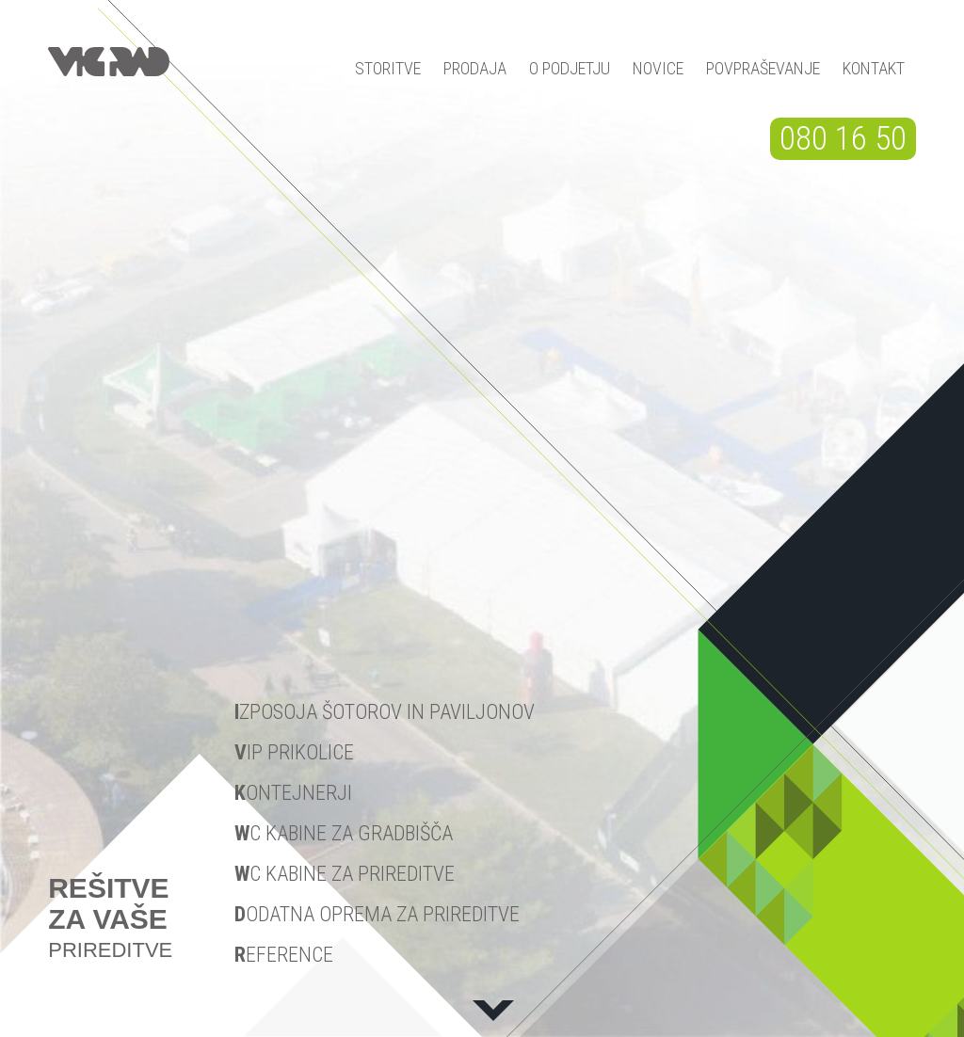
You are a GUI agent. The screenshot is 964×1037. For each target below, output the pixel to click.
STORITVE (388, 68)
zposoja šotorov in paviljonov (384, 712)
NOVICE (658, 68)
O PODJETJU (569, 68)
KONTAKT (874, 68)
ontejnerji (293, 793)
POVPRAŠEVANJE (763, 68)
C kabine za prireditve (344, 873)
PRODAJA (474, 68)
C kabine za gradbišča (343, 833)
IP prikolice (294, 752)
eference (283, 954)
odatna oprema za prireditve (377, 914)
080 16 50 (843, 139)
